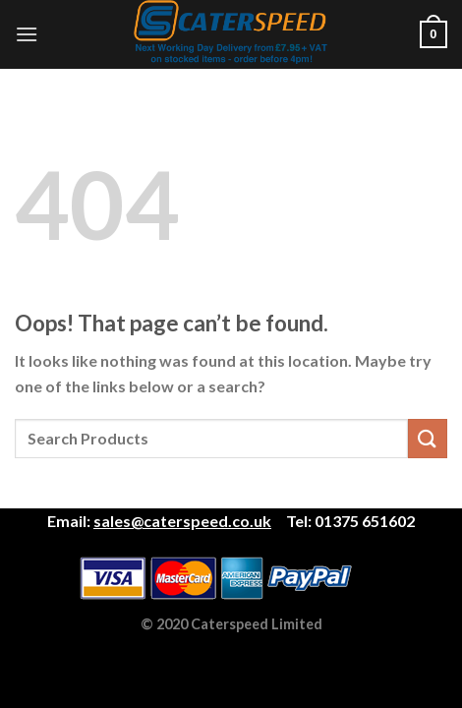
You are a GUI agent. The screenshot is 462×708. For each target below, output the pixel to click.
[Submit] (427, 438)
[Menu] (26, 34)
